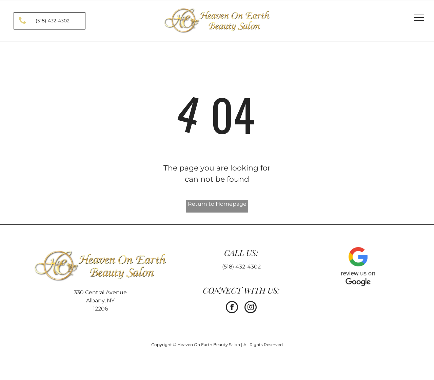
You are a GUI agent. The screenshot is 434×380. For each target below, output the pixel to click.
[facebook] (232, 308)
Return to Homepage (217, 204)
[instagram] (250, 308)
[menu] (419, 17)
